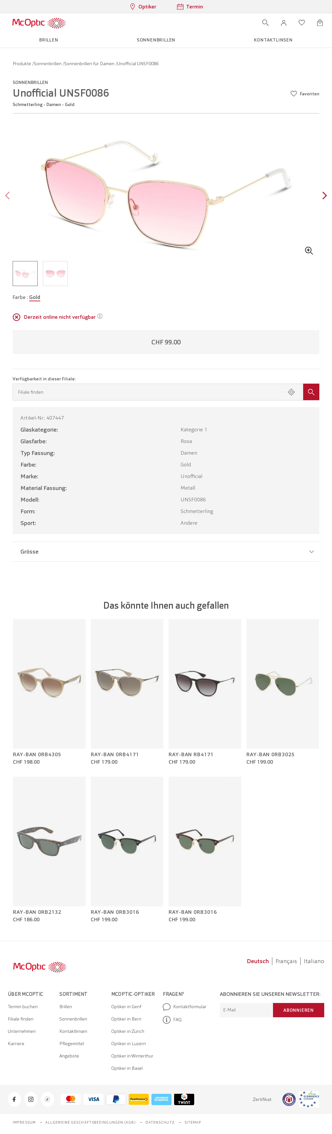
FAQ (172, 1020)
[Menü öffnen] (84, 23)
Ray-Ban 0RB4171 (115, 754)
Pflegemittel (71, 1043)
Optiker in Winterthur (132, 1056)
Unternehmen (22, 1031)
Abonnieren (298, 1010)
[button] (284, 23)
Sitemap (193, 1122)
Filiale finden (20, 1019)
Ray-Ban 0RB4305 (37, 754)
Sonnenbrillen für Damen (89, 63)
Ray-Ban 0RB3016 (115, 912)
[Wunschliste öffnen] (302, 23)
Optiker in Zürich (127, 1031)
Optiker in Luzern (128, 1043)
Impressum (24, 1122)
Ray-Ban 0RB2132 (37, 912)
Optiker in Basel (127, 1068)
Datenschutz (160, 1122)
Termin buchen (23, 1006)
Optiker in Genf (126, 1006)
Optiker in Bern (126, 1019)
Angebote (69, 1056)
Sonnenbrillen (48, 63)
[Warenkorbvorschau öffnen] (320, 23)
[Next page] (323, 196)
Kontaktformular (185, 1007)
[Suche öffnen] (265, 23)
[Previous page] (9, 196)
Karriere (16, 1043)
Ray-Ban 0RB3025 (270, 754)
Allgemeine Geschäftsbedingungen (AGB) (90, 1122)
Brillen (65, 1006)
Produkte (22, 63)
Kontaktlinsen (73, 1031)
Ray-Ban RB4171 (191, 754)
